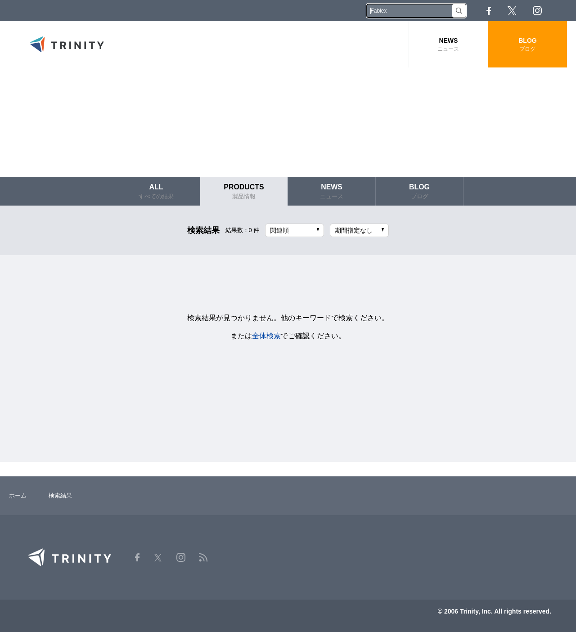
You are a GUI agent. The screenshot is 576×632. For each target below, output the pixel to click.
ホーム (18, 495)
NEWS (448, 45)
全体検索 (266, 335)
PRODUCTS (244, 191)
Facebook (488, 11)
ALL (156, 191)
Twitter (512, 10)
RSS (562, 10)
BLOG (527, 45)
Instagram (537, 10)
